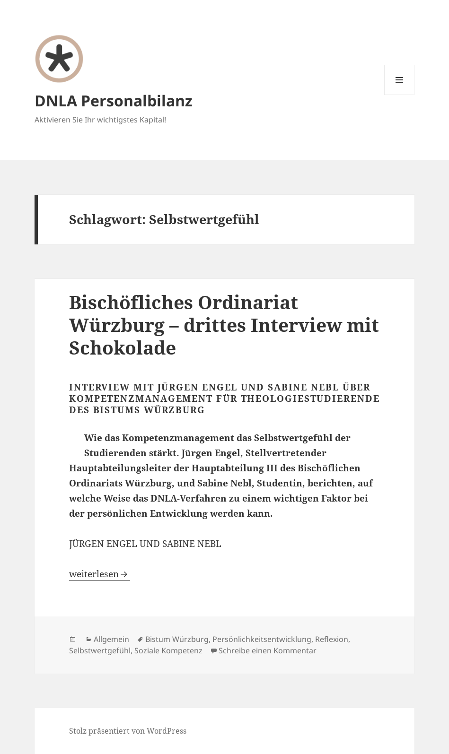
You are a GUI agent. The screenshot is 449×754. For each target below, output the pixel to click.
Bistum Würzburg (177, 639)
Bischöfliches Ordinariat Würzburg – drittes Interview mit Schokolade (224, 324)
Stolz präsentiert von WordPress (127, 731)
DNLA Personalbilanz (114, 100)
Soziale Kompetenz (168, 650)
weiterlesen (99, 574)
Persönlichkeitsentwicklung (261, 639)
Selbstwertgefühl (100, 650)
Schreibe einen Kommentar (268, 650)
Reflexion (331, 639)
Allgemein (111, 639)
